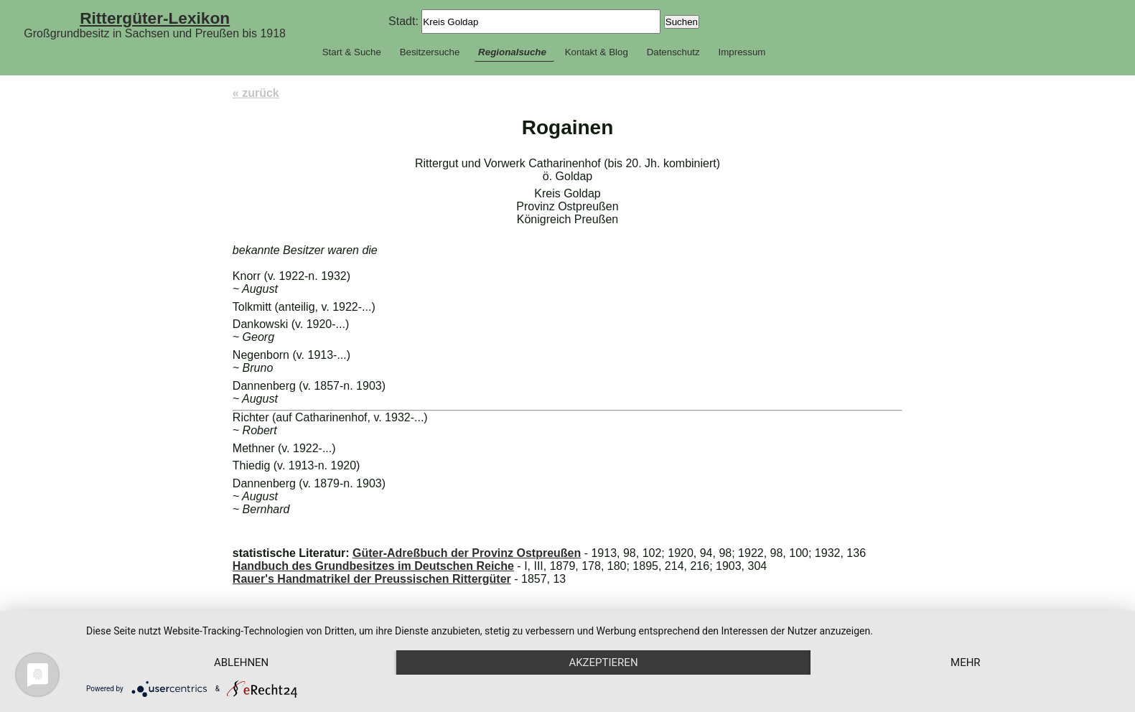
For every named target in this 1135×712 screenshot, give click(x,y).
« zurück (256, 93)
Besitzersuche (430, 52)
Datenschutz (673, 52)
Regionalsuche (512, 52)
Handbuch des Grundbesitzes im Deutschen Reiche (373, 566)
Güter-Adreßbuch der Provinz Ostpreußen (466, 553)
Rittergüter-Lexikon (155, 18)
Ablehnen (241, 662)
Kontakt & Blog (596, 52)
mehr (965, 662)
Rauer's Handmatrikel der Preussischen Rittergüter (372, 579)
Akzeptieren (603, 662)
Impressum (741, 52)
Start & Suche (351, 52)
